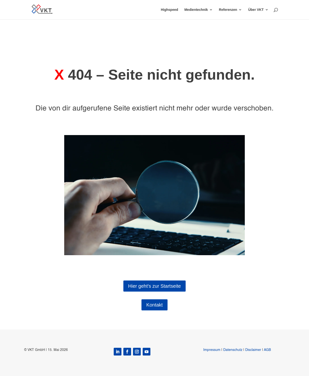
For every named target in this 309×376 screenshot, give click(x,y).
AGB (267, 350)
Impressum (211, 350)
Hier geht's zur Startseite (154, 286)
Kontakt (154, 305)
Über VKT (256, 10)
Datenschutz (232, 350)
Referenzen (228, 10)
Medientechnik (196, 10)
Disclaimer (253, 350)
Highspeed (169, 10)
